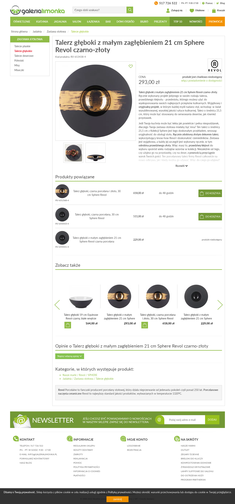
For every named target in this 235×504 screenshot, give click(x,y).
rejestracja (134, 450)
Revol (82, 375)
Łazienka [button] (93, 21)
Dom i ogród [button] (125, 21)
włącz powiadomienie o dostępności (201, 80)
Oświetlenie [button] (21, 21)
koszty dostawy (83, 450)
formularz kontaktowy (34, 458)
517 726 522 (36, 445)
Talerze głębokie (80, 31)
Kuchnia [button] (42, 21)
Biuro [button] (144, 21)
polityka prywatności (86, 467)
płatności (79, 475)
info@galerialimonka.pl (42, 454)
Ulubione (197, 10)
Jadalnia (37, 31)
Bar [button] (108, 21)
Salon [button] (77, 21)
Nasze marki (69, 375)
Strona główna (19, 31)
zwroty (78, 454)
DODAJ (212, 419)
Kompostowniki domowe (196, 462)
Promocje (216, 21)
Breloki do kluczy (192, 458)
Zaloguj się (174, 10)
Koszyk (218, 10)
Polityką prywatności (119, 492)
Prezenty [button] (160, 21)
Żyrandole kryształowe (195, 467)
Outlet (185, 450)
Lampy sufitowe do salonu (197, 471)
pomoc (77, 462)
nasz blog (26, 462)
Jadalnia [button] (60, 21)
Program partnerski (193, 479)
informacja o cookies (86, 471)
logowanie (133, 445)
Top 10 (177, 21)
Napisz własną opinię (69, 356)
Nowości (195, 21)
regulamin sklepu (84, 445)
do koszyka (212, 193)
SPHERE (92, 375)
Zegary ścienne (190, 454)
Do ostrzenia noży (192, 475)
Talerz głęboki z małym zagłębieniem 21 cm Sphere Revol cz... (119, 318)
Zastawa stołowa (56, 31)
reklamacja (80, 458)
